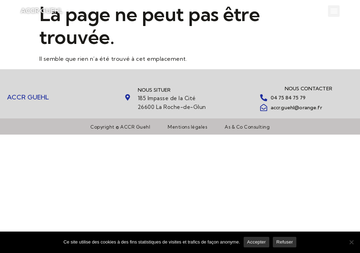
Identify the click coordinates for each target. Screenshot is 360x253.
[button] (334, 11)
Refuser (284, 242)
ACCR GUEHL (42, 11)
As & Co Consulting (247, 127)
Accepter (256, 242)
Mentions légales (187, 127)
